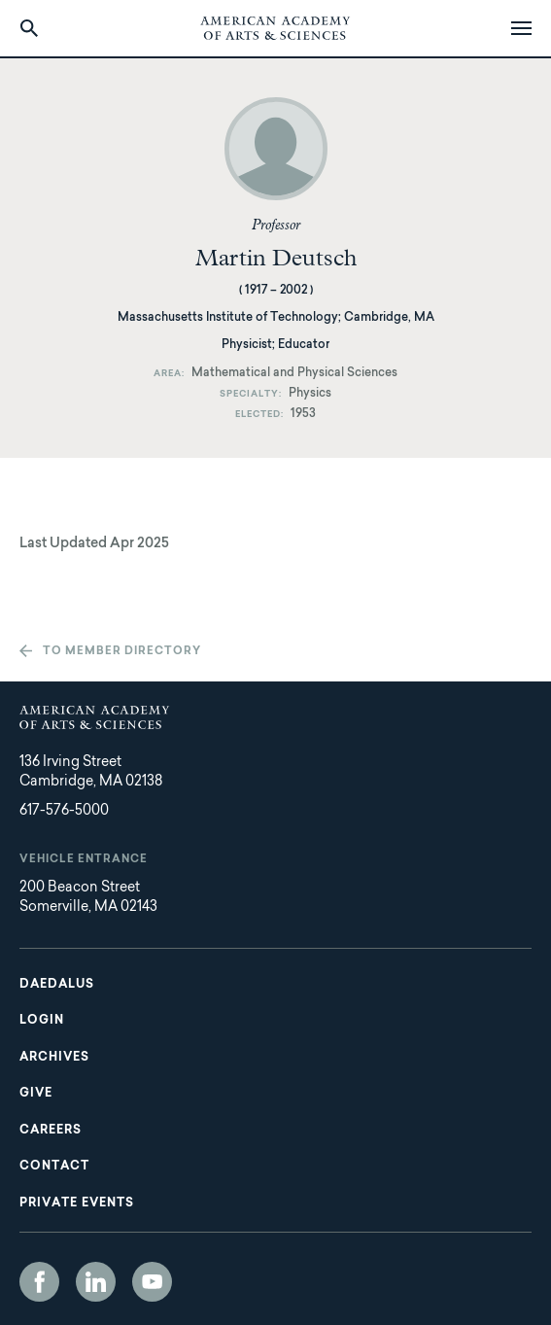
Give (35, 1093)
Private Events (76, 1203)
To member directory (122, 651)
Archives (54, 1057)
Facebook (39, 1282)
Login (41, 1021)
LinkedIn (96, 1282)
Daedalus (56, 985)
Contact (54, 1166)
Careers (50, 1130)
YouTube (152, 1282)
